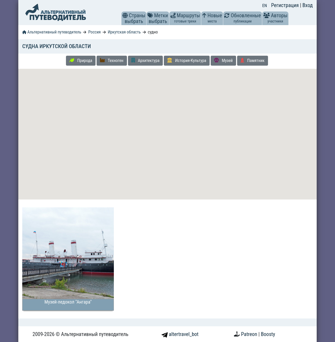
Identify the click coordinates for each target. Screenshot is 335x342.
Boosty (268, 334)
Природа (80, 60)
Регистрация (285, 5)
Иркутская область (124, 32)
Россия (94, 32)
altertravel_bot (180, 334)
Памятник (253, 60)
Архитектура (145, 60)
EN (264, 5)
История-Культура (186, 60)
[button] (125, 15)
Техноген (111, 60)
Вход (307, 5)
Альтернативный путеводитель (51, 32)
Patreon (249, 334)
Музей (223, 60)
